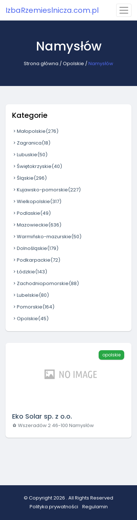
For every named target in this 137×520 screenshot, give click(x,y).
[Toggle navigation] (124, 10)
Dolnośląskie (35, 248)
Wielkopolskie (36, 201)
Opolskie (73, 63)
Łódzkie (29, 271)
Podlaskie (31, 213)
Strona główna (41, 63)
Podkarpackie (36, 260)
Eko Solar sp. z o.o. (42, 416)
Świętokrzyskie (37, 166)
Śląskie (29, 178)
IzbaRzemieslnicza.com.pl (52, 10)
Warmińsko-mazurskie (46, 236)
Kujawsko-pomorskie (46, 189)
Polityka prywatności (54, 506)
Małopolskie (35, 131)
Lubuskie (29, 154)
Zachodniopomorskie (45, 283)
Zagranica (31, 142)
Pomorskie (33, 306)
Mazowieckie (36, 224)
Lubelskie (30, 295)
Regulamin (95, 506)
